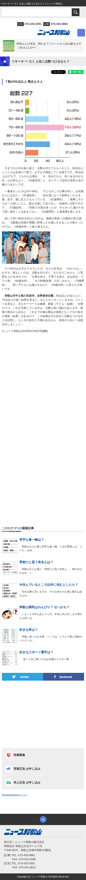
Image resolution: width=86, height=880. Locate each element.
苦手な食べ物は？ (31, 539)
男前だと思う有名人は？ (36, 562)
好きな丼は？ (28, 629)
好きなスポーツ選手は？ (36, 652)
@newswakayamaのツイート (14, 795)
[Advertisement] (43, 387)
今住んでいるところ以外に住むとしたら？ (48, 584)
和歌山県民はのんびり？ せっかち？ (44, 607)
